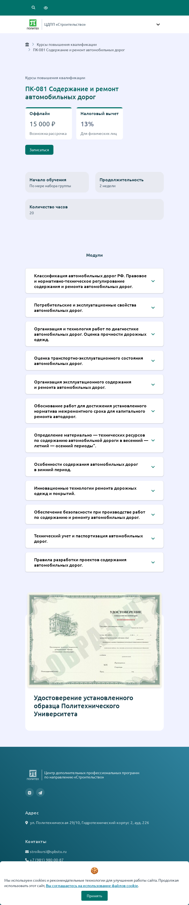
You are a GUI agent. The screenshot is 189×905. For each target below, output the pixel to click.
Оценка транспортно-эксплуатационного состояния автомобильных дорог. (88, 360)
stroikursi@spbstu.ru (48, 851)
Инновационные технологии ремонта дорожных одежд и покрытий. (85, 490)
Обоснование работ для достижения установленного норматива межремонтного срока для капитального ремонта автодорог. (90, 410)
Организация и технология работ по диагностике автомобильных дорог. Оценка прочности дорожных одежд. (90, 334)
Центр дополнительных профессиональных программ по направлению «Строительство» (91, 774)
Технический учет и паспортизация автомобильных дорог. (88, 538)
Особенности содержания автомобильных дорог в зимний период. (86, 466)
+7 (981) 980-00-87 (47, 859)
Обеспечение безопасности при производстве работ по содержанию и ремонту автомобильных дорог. (89, 514)
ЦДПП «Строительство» (65, 24)
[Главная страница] (27, 44)
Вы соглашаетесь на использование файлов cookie (92, 885)
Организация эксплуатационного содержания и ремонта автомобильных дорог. (82, 384)
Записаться (39, 149)
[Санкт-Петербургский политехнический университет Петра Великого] (33, 24)
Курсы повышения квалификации (67, 44)
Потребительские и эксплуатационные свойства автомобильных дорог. (85, 307)
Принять (94, 895)
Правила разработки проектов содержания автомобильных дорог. (80, 562)
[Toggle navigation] (158, 24)
